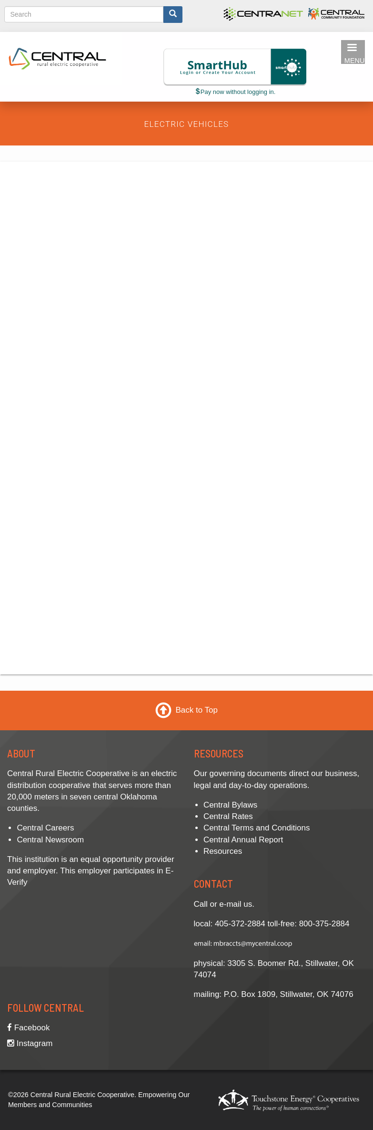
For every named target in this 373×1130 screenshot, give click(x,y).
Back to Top (196, 710)
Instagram (29, 1043)
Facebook (28, 1027)
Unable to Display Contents (183, 416)
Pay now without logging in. (235, 91)
